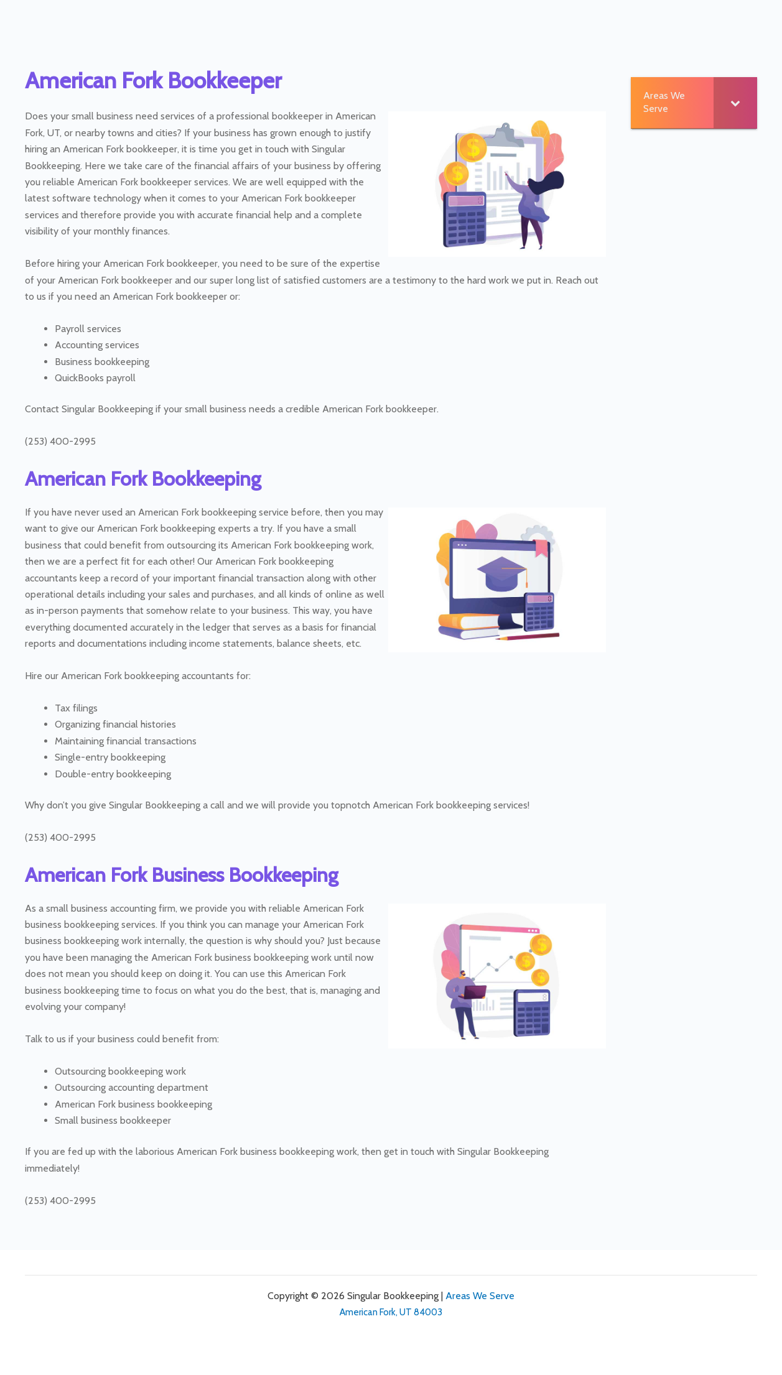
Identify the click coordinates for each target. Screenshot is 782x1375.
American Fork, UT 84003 (391, 1312)
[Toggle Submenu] (735, 102)
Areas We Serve (479, 1296)
